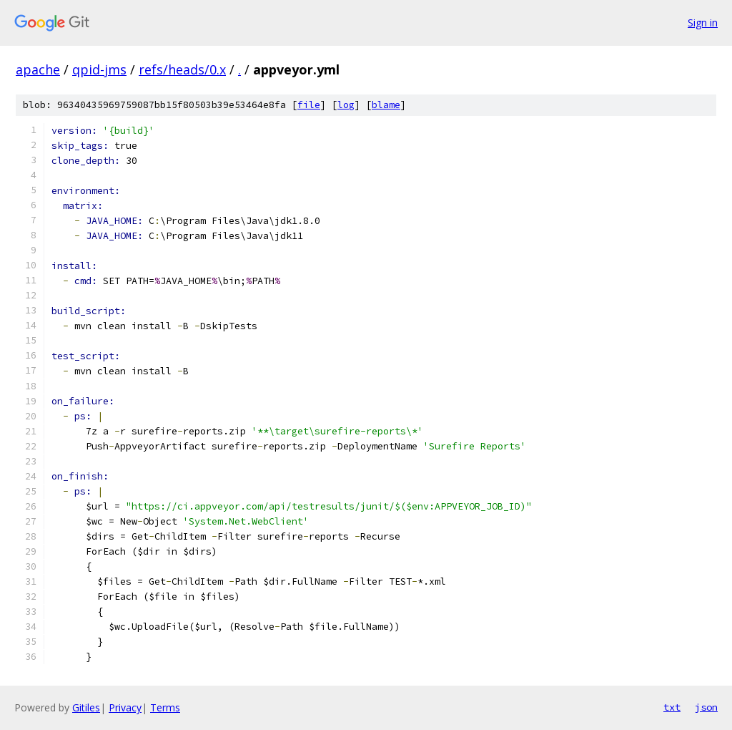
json (706, 707)
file (308, 105)
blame (386, 105)
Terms (165, 707)
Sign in (703, 22)
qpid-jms (99, 69)
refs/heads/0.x (182, 69)
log (346, 105)
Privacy (125, 707)
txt (672, 707)
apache (38, 69)
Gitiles (86, 707)
